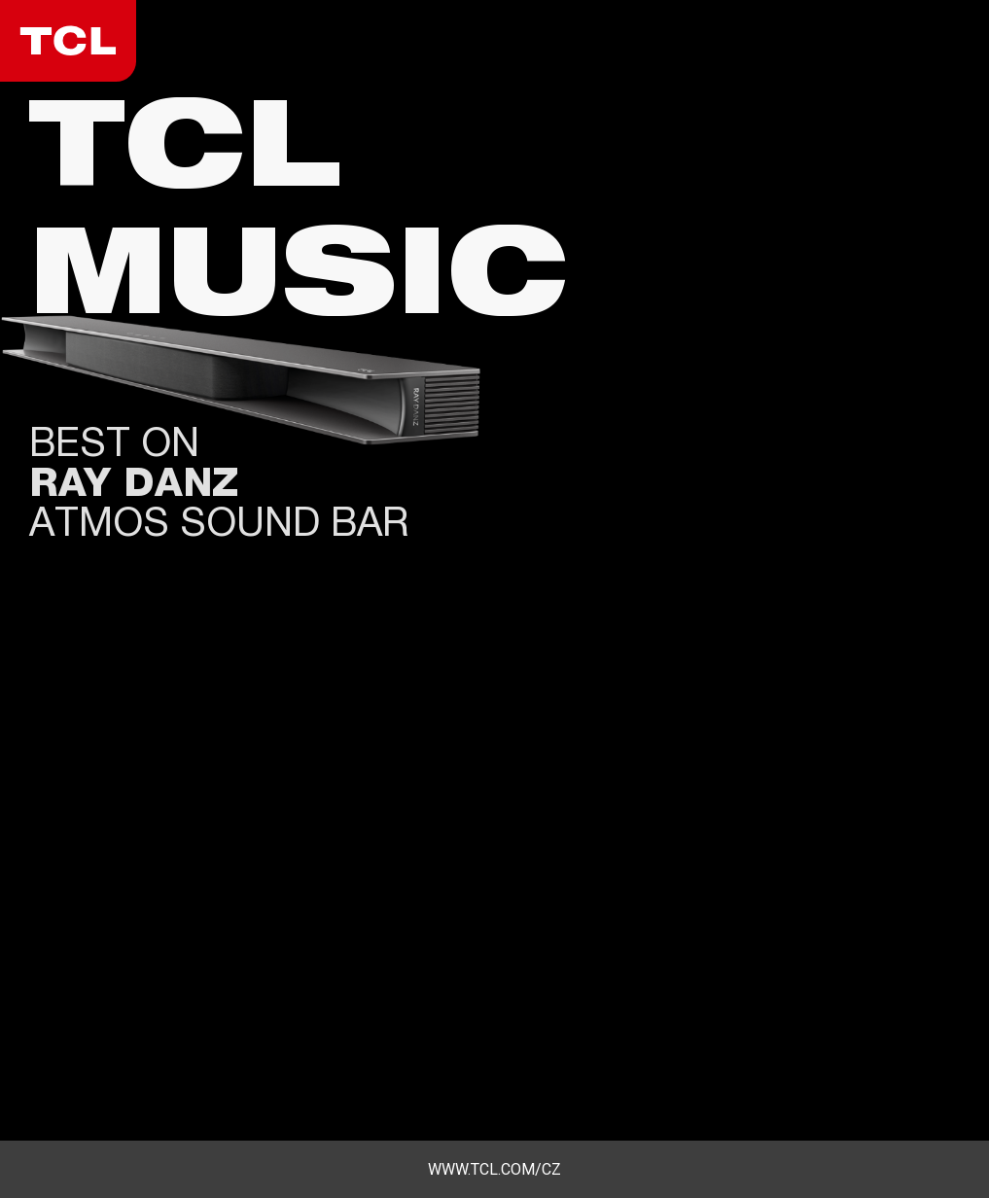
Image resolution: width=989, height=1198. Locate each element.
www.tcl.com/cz (494, 1169)
